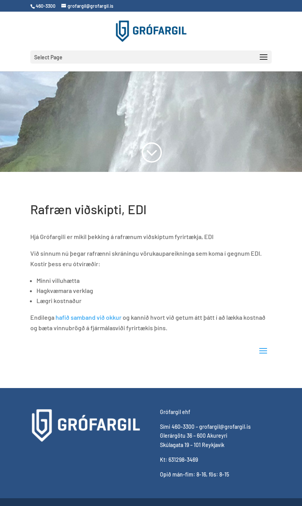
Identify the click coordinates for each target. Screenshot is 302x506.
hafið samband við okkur (88, 317)
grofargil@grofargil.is (225, 426)
